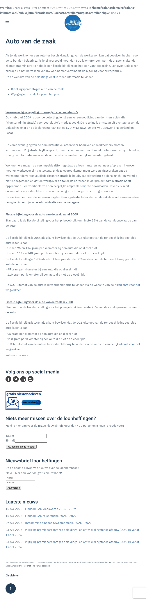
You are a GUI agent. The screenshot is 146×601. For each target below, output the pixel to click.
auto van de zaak (17, 355)
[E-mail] (20, 482)
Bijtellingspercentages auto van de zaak (37, 89)
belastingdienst (45, 77)
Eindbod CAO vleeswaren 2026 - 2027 (50, 509)
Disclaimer (12, 575)
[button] (7, 22)
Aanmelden (14, 487)
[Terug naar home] (73, 23)
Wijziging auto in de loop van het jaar (35, 94)
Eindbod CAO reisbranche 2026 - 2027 (51, 516)
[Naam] (20, 478)
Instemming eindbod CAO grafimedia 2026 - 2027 (58, 523)
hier (85, 186)
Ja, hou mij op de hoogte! (21, 446)
